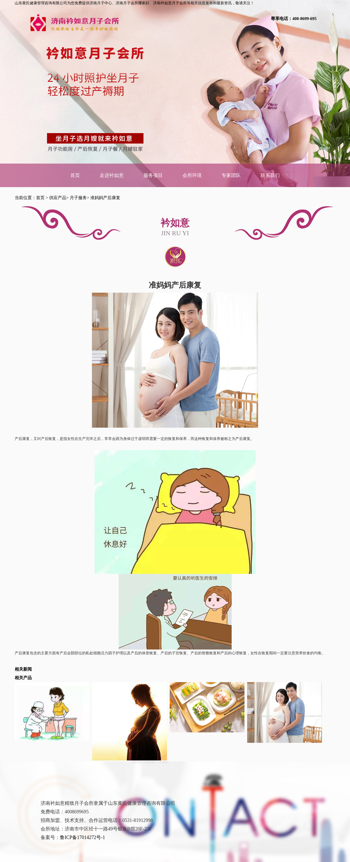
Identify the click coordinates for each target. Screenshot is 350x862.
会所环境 (192, 175)
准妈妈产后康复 (105, 197)
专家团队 (231, 175)
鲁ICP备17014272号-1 (82, 837)
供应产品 (57, 197)
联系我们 (270, 175)
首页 (75, 175)
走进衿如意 (112, 175)
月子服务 (78, 197)
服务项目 (153, 175)
